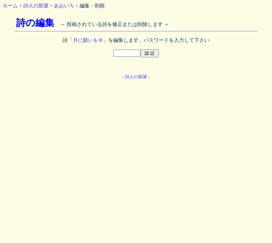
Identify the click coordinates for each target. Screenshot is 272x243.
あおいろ (64, 5)
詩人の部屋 (36, 5)
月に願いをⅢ (88, 40)
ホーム (10, 5)
